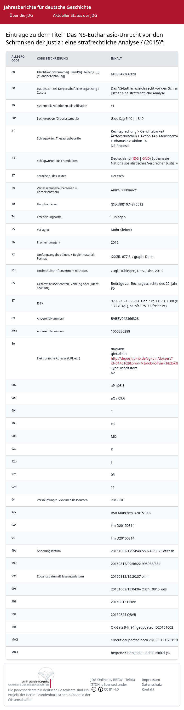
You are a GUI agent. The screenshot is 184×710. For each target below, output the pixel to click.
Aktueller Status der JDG (75, 15)
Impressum (151, 679)
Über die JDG (21, 15)
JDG (136, 158)
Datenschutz (152, 684)
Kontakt (148, 689)
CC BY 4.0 (105, 689)
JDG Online (99, 679)
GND (146, 158)
